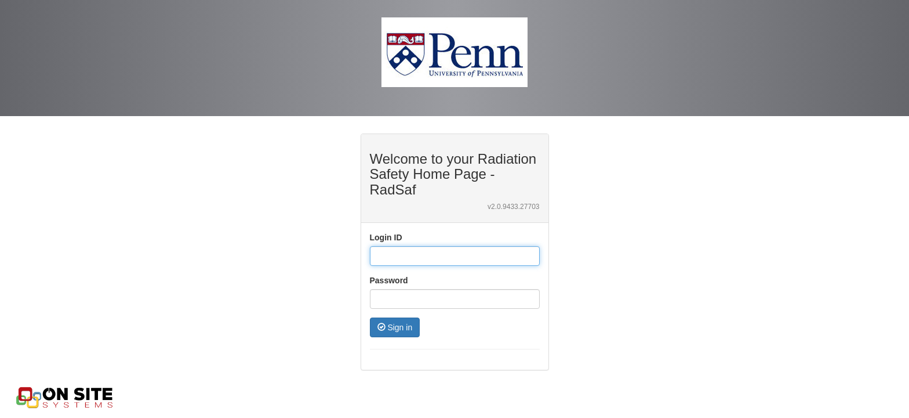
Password (389, 280)
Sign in (395, 327)
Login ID (386, 237)
